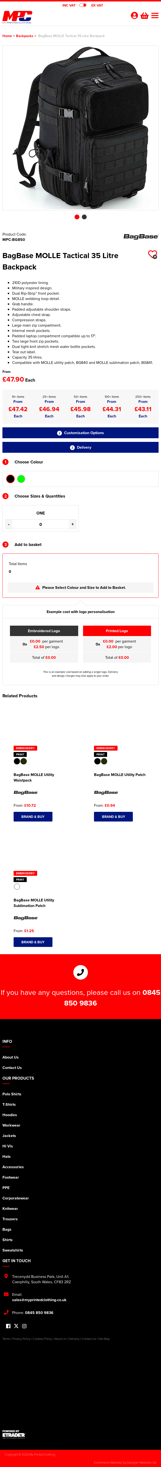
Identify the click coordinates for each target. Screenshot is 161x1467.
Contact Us (12, 1067)
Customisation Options (80, 433)
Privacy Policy (21, 1338)
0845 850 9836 (39, 1312)
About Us (10, 1057)
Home (7, 35)
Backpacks (24, 35)
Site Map (104, 1338)
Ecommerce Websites (108, 1462)
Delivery (80, 447)
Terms (6, 1338)
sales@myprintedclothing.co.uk (39, 1300)
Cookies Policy (42, 1338)
